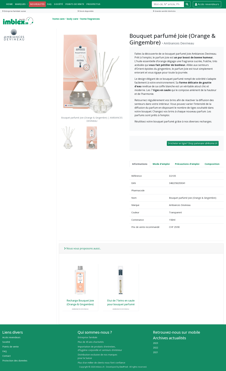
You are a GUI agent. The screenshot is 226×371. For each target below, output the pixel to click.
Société (58, 4)
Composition (212, 163)
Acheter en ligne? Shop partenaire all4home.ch (192, 143)
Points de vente (74, 4)
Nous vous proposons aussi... (82, 248)
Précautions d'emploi (187, 163)
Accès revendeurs (207, 4)
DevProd (124, 367)
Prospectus (93, 4)
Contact (6, 355)
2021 (155, 352)
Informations (139, 163)
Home (9, 4)
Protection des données (14, 360)
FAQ (49, 4)
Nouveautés (37, 4)
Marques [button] (20, 4)
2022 (155, 347)
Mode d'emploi (161, 163)
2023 (155, 342)
